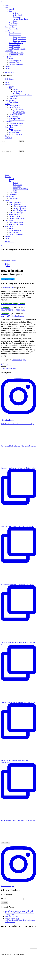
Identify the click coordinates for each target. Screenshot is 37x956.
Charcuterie (9, 51)
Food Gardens (13, 23)
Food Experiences (15, 35)
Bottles (11, 59)
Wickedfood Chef (8, 287)
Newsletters (17, 17)
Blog (10, 11)
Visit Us (7, 31)
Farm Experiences (15, 33)
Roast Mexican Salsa (11, 916)
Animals (11, 9)
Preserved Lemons (10, 260)
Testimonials (13, 25)
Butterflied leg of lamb (12, 918)
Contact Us (8, 69)
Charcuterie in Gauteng (16, 53)
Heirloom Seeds (14, 63)
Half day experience (19, 41)
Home (7, 5)
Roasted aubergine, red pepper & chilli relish (19, 911)
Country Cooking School (17, 49)
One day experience (19, 39)
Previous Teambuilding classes (22, 95)
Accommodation (14, 45)
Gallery (7, 67)
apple (24, 360)
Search (21, 151)
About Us (8, 7)
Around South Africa (16, 55)
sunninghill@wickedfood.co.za (13, 310)
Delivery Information (16, 65)
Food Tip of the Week (8, 279)
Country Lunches (14, 47)
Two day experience (19, 37)
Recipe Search (17, 15)
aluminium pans (17, 360)
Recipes (15, 13)
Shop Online (9, 57)
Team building (9, 27)
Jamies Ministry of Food (8, 368)
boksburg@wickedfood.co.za (12, 316)
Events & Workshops (16, 43)
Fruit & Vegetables (15, 61)
